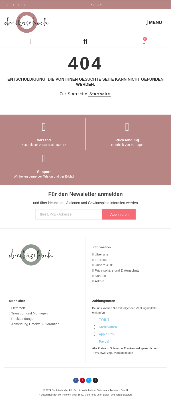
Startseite (100, 94)
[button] (96, 4)
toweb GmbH (121, 390)
